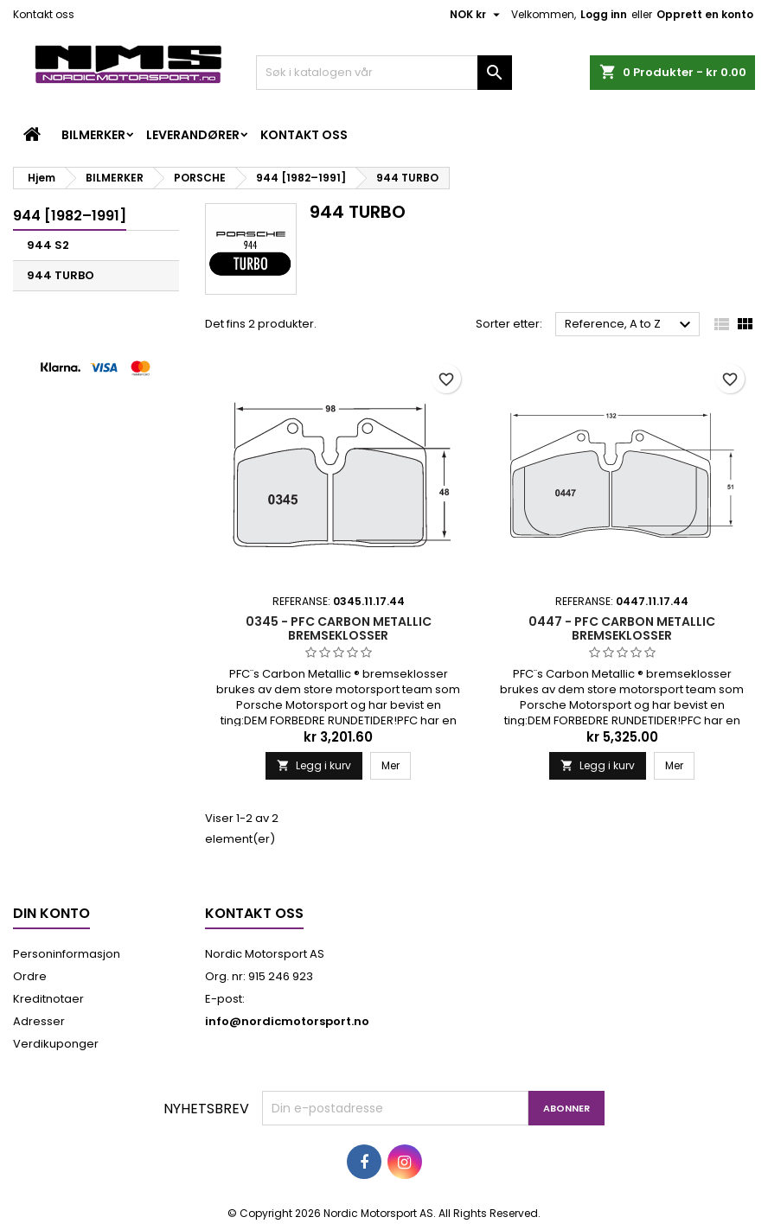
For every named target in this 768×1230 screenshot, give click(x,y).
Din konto (51, 913)
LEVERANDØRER (193, 134)
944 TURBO (60, 275)
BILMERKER (93, 134)
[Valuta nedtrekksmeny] (477, 14)
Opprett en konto (704, 14)
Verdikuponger (56, 1044)
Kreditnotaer (48, 999)
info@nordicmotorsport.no (287, 1021)
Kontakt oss (43, 14)
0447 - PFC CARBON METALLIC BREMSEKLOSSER (621, 628)
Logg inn (603, 14)
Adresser (39, 1021)
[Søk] (384, 72)
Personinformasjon (66, 954)
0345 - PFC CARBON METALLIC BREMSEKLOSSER (339, 628)
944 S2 (48, 245)
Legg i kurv (314, 765)
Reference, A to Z (630, 325)
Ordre (30, 976)
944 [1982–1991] (69, 216)
